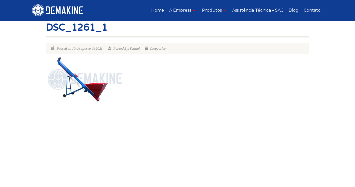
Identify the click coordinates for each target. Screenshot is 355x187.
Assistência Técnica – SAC (257, 10)
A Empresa (182, 10)
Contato (312, 10)
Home (157, 10)
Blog (294, 10)
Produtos (214, 10)
